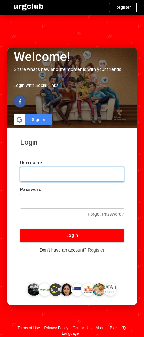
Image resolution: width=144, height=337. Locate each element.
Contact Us (81, 328)
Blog (113, 328)
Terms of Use (28, 328)
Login (72, 235)
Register (123, 7)
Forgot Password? (106, 214)
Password (31, 189)
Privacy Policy (56, 328)
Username (31, 162)
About (101, 328)
